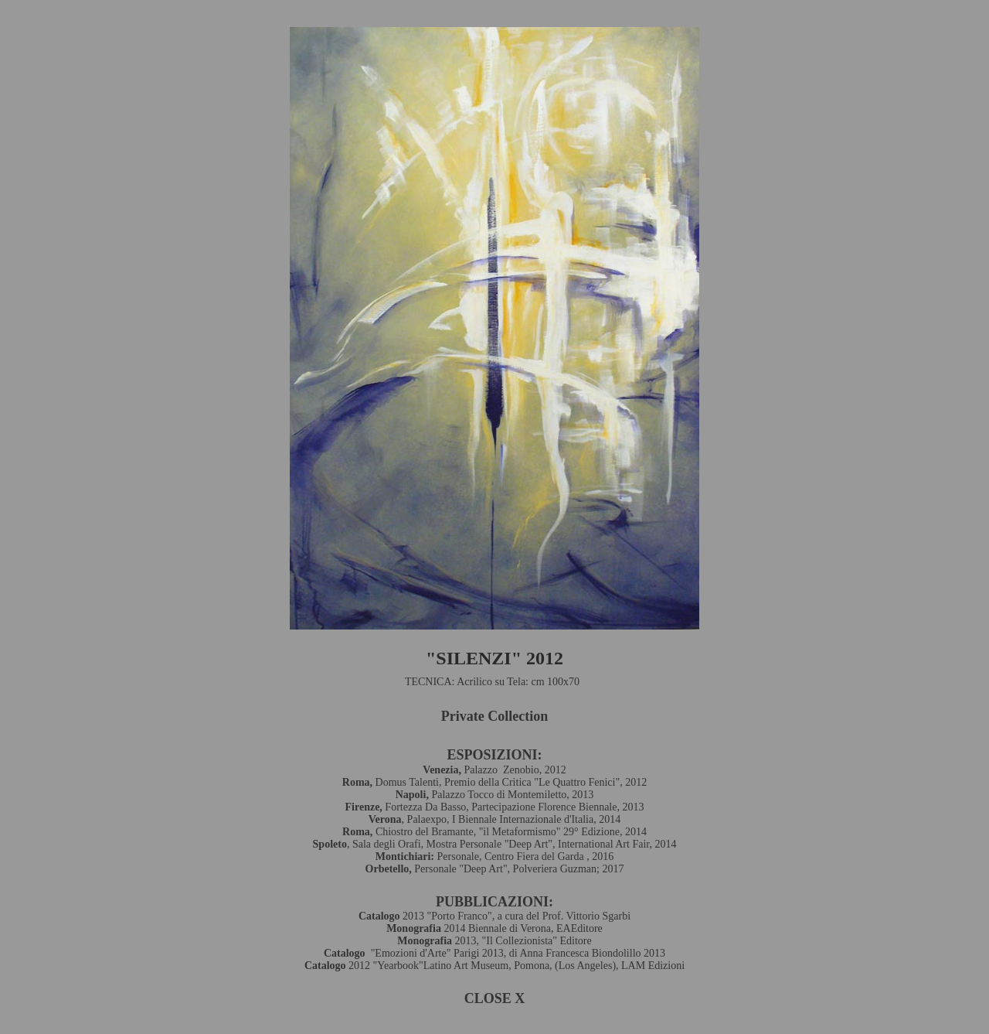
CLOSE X (494, 998)
